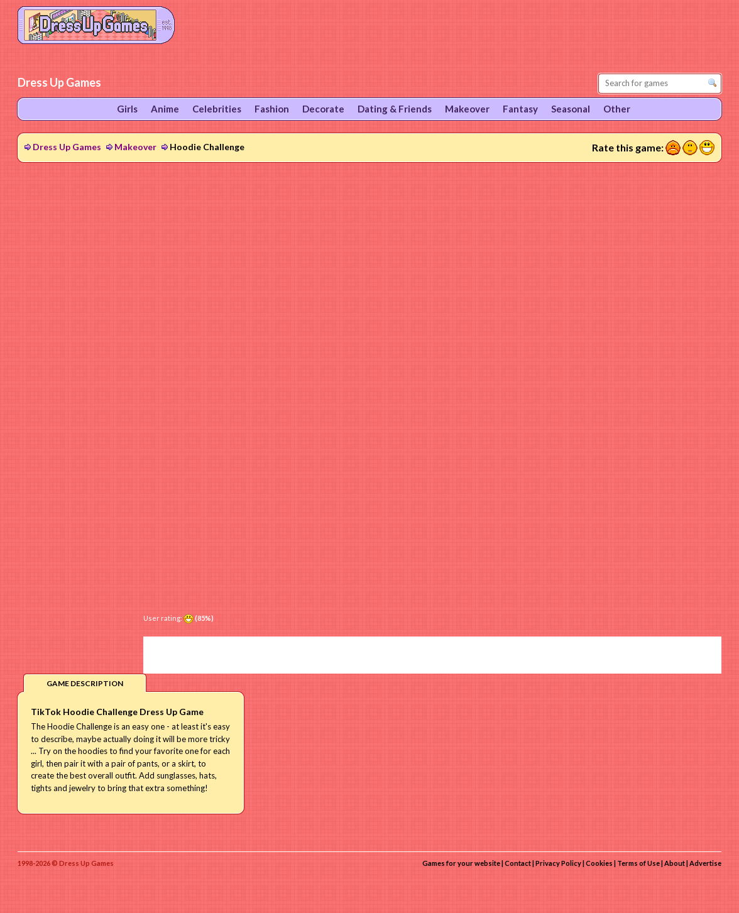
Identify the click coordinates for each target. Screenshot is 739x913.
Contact (518, 863)
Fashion (272, 108)
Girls (127, 108)
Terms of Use (638, 863)
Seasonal (570, 108)
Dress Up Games (67, 146)
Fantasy (520, 108)
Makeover (135, 146)
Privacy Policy (558, 863)
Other (616, 108)
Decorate (323, 108)
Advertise (705, 863)
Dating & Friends (395, 108)
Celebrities (216, 108)
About (674, 863)
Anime (165, 108)
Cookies (599, 863)
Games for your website (461, 863)
